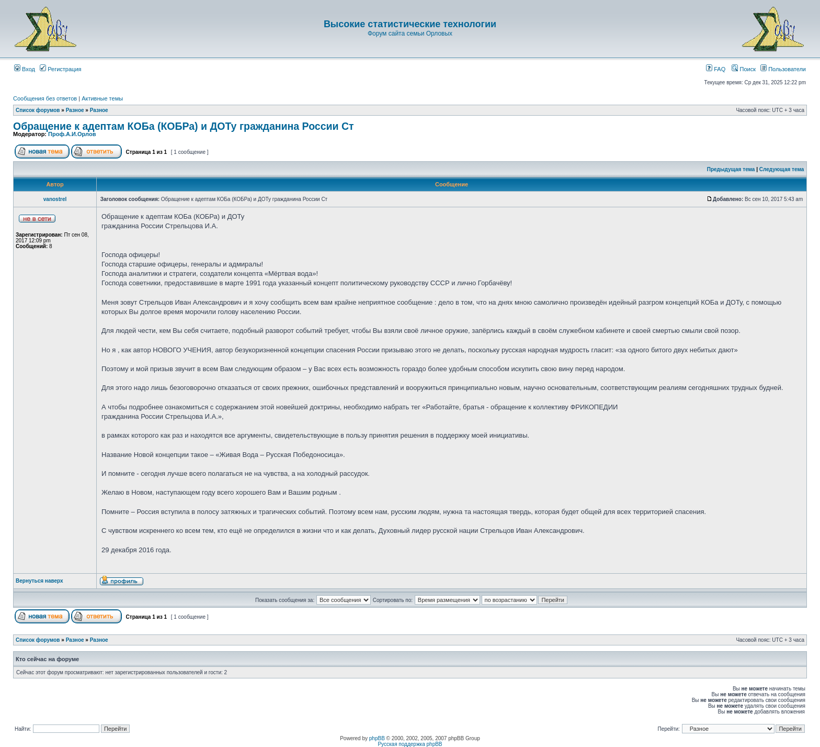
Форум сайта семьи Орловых (410, 33)
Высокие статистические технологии (410, 24)
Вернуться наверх (39, 581)
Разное (75, 110)
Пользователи (783, 69)
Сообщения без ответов (45, 98)
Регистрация (60, 69)
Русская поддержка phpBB (410, 744)
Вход (24, 69)
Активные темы (102, 98)
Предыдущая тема (731, 169)
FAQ (715, 69)
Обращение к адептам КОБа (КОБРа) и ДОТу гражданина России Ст (183, 126)
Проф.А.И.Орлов (72, 134)
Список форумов (38, 110)
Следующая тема (781, 169)
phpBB (377, 738)
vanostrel (54, 199)
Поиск (744, 69)
